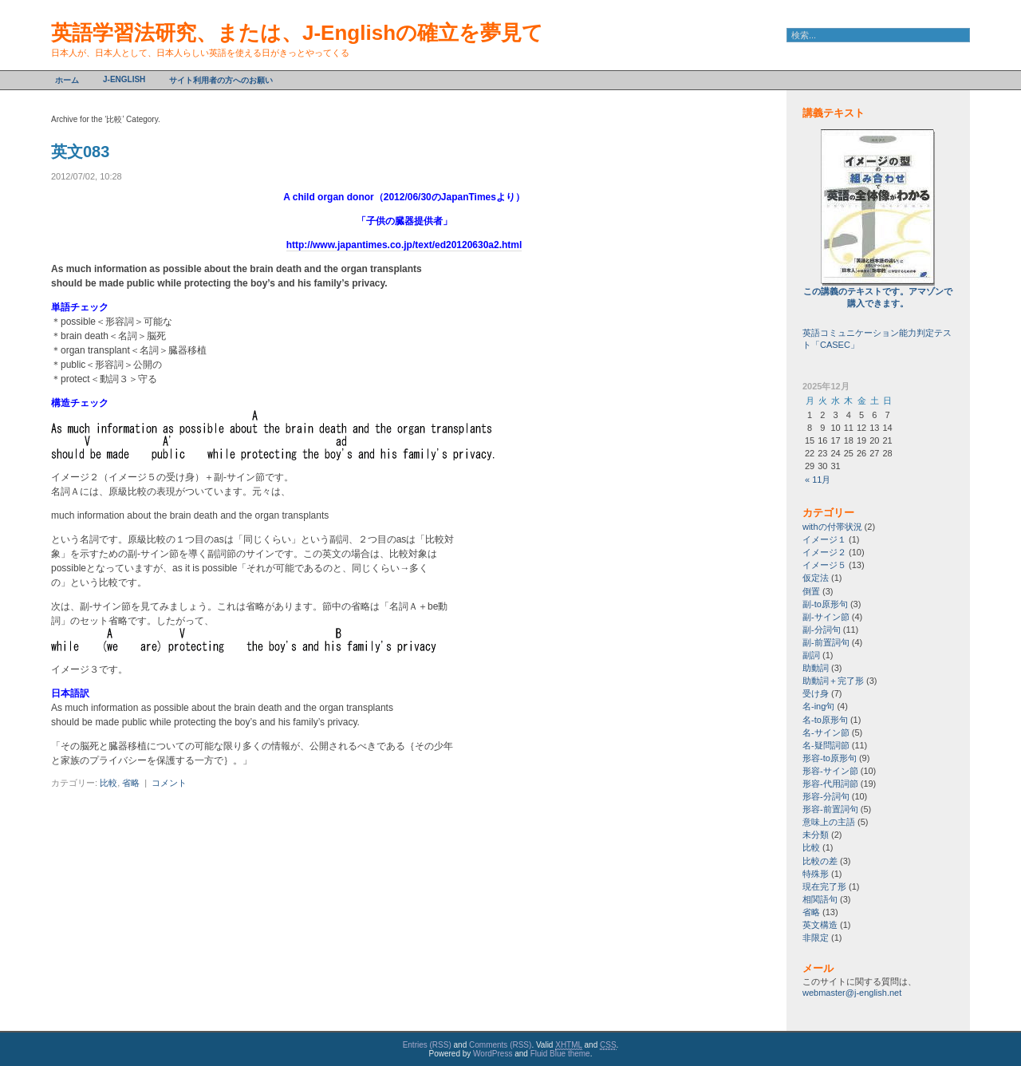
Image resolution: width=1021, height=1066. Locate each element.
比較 (108, 783)
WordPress (492, 1053)
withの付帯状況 (832, 526)
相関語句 (820, 899)
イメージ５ (824, 565)
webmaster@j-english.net (851, 992)
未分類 (815, 834)
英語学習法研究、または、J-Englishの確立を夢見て (297, 33)
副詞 (811, 655)
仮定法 (815, 577)
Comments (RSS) (500, 1044)
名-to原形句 (825, 719)
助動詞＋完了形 (833, 680)
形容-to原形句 (829, 758)
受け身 (815, 693)
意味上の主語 (828, 822)
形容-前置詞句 (830, 809)
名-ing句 (818, 706)
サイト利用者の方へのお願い (221, 80)
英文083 (80, 151)
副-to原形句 (825, 604)
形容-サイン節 (830, 771)
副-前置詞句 (826, 642)
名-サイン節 (826, 732)
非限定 (815, 937)
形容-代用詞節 (830, 783)
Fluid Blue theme (560, 1053)
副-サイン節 (826, 617)
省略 (131, 783)
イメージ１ (824, 539)
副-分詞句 (821, 629)
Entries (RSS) (427, 1044)
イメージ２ (824, 552)
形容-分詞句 (826, 796)
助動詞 (815, 668)
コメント (169, 783)
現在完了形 (824, 886)
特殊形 (815, 873)
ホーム (67, 80)
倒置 (811, 591)
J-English (124, 79)
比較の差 (820, 861)
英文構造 (820, 925)
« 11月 (817, 479)
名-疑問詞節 (826, 745)
